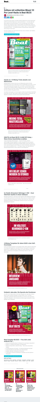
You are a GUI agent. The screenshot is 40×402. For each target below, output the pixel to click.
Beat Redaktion (10, 15)
